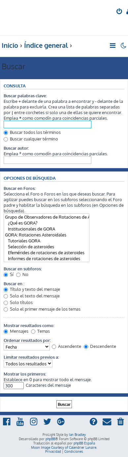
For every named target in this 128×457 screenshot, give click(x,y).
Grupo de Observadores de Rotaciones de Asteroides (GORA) (46, 217)
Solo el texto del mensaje (32, 295)
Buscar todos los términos (32, 132)
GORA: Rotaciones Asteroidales (46, 235)
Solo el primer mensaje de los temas (42, 309)
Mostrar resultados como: (29, 325)
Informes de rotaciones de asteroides (46, 258)
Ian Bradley (77, 435)
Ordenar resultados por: (27, 340)
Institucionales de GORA (46, 229)
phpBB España (84, 443)
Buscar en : (14, 283)
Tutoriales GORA (46, 241)
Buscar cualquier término (31, 138)
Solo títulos (18, 302)
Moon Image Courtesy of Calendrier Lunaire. (64, 447)
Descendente (100, 346)
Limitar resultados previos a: (31, 357)
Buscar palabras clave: (25, 95)
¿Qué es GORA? (46, 223)
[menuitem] (119, 12)
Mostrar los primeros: (25, 374)
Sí (9, 274)
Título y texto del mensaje (32, 289)
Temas (40, 331)
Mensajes (16, 331)
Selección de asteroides (46, 247)
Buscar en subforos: (23, 268)
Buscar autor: (16, 148)
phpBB (50, 439)
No (22, 274)
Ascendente (66, 346)
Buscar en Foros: (20, 188)
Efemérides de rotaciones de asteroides (46, 253)
